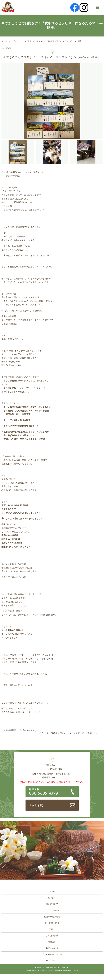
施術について (52, 904)
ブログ (15, 41)
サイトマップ (52, 961)
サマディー (21, 297)
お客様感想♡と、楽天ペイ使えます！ (21, 730)
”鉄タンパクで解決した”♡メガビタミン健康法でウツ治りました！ (69, 733)
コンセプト (52, 898)
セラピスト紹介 (52, 923)
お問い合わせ (52, 948)
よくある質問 (52, 935)
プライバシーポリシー (52, 954)
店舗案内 (52, 942)
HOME (4, 41)
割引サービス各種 (52, 917)
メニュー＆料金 (52, 910)
